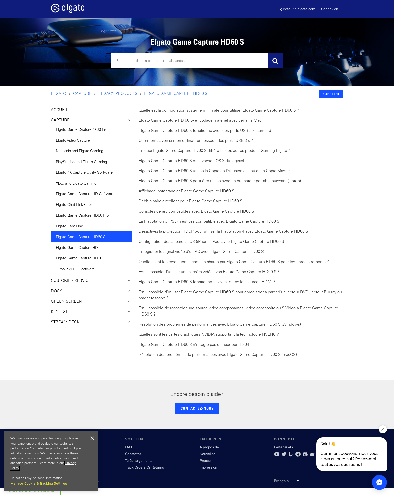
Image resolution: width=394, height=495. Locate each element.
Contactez (133, 454)
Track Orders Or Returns (144, 467)
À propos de (209, 447)
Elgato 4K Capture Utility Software (84, 172)
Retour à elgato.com (297, 9)
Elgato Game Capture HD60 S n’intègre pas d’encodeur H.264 (194, 344)
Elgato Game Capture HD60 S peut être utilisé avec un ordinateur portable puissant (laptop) (220, 180)
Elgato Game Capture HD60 (79, 258)
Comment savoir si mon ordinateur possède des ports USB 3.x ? (196, 140)
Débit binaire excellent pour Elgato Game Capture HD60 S (190, 200)
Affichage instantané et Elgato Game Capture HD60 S (186, 190)
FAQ (128, 447)
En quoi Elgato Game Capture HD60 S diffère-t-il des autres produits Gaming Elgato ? (214, 150)
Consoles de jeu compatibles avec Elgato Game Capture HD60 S (196, 211)
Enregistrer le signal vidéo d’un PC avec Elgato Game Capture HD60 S (201, 251)
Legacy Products (117, 93)
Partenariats (283, 447)
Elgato (58, 93)
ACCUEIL (59, 109)
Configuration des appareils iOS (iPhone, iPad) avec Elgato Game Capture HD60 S (211, 241)
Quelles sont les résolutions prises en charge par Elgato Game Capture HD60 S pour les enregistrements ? (234, 261)
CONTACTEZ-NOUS (197, 408)
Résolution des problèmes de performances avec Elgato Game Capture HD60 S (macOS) (218, 354)
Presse (205, 460)
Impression (208, 467)
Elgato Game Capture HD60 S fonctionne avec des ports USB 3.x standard (205, 130)
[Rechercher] (197, 60)
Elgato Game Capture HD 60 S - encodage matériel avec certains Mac (200, 120)
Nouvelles (207, 454)
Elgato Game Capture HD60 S (175, 93)
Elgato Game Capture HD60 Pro (82, 215)
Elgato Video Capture (73, 140)
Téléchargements (138, 460)
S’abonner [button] (331, 94)
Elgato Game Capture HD (77, 247)
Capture (82, 93)
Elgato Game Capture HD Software (85, 193)
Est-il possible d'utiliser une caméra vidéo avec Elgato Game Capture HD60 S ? (209, 271)
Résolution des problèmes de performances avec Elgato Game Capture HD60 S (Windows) (220, 324)
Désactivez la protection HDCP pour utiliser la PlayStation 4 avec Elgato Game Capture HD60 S (223, 231)
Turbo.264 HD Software (75, 269)
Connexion (329, 9)
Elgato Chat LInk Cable (74, 204)
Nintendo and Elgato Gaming (79, 150)
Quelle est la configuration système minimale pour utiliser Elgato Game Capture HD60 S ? (219, 110)
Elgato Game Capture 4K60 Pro (81, 129)
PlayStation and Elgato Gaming (81, 161)
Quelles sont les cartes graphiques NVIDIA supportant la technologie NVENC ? (209, 334)
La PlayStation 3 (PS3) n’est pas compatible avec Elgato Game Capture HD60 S (209, 221)
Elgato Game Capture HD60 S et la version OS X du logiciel (191, 160)
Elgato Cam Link (69, 226)
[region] (51, 461)
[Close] (92, 438)
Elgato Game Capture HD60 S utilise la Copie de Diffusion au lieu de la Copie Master (214, 170)
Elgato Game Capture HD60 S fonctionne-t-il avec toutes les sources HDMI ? (207, 281)
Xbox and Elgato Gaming (76, 183)
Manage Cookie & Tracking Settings (38, 483)
